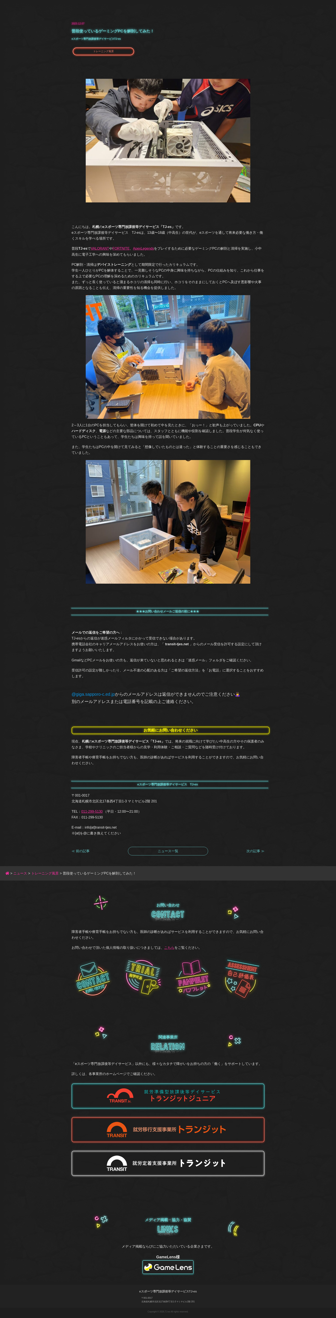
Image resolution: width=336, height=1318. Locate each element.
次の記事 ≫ (255, 851)
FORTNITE (121, 248)
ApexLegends (143, 248)
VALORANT (100, 248)
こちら (169, 947)
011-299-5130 (92, 811)
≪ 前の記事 (81, 851)
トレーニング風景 (103, 51)
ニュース (20, 873)
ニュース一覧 (168, 851)
